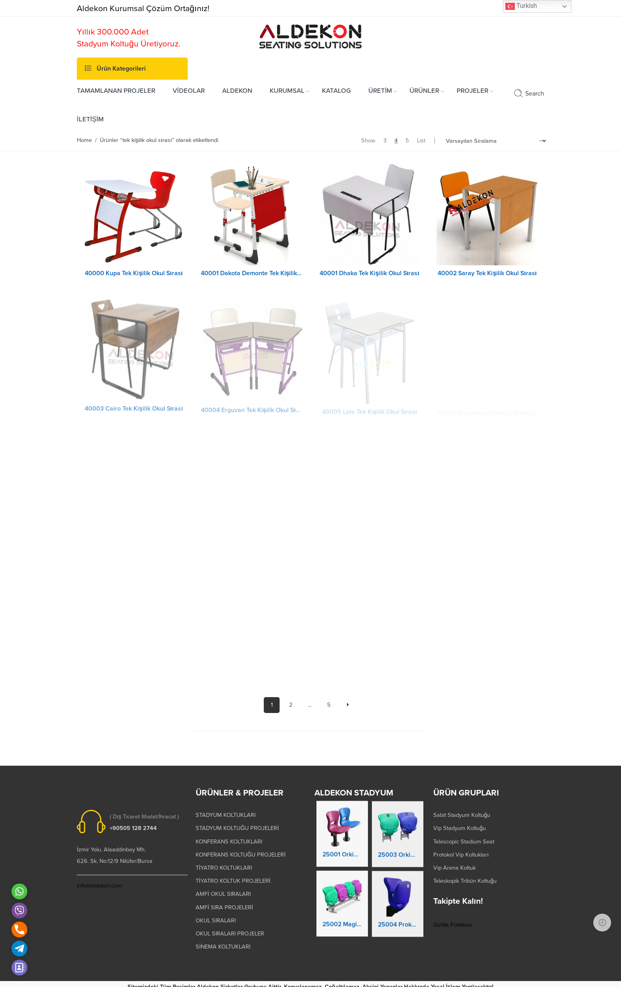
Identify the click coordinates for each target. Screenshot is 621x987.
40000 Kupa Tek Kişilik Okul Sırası (134, 273)
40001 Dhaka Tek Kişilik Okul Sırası (369, 273)
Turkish (521, 6)
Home (84, 140)
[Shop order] (494, 141)
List (421, 140)
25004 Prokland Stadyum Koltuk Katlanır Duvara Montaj (397, 924)
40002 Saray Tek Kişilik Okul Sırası (487, 273)
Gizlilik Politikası (452, 919)
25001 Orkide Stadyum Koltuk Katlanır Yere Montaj (342, 853)
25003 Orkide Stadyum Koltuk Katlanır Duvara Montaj (397, 855)
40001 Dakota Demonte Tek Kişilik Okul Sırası (252, 273)
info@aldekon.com (99, 880)
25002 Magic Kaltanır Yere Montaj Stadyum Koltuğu (342, 922)
